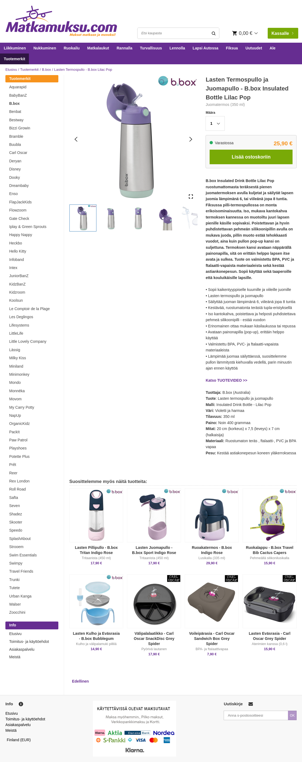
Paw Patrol (18, 440)
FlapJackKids (20, 202)
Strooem (16, 547)
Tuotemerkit (14, 59)
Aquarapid (17, 87)
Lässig (14, 350)
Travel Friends (21, 571)
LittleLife (16, 333)
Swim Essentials (23, 555)
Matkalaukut (98, 48)
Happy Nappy (20, 235)
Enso (13, 194)
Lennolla (177, 48)
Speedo (15, 530)
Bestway (16, 120)
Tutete (14, 588)
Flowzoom (17, 210)
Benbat (15, 111)
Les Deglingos (21, 317)
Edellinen (80, 681)
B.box (46, 70)
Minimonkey (19, 374)
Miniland (16, 366)
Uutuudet (254, 48)
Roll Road (17, 489)
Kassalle (282, 33)
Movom (15, 399)
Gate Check (19, 218)
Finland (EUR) (19, 740)
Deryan (15, 161)
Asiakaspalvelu (21, 649)
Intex (13, 268)
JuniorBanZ (19, 276)
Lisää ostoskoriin (251, 157)
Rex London (19, 481)
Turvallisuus (151, 48)
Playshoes (18, 448)
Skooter (15, 522)
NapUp (15, 415)
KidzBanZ (17, 284)
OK (292, 715)
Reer (13, 473)
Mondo (15, 382)
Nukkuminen (44, 48)
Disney (15, 169)
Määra (210, 113)
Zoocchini (17, 612)
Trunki (14, 580)
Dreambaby (19, 185)
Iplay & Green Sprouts (27, 226)
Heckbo (15, 243)
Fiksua (232, 48)
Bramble (16, 136)
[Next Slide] (191, 139)
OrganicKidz (19, 423)
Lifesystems (19, 325)
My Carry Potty (21, 407)
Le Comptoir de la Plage (29, 309)
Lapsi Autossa (205, 48)
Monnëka (17, 391)
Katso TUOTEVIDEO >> (226, 380)
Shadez (15, 514)
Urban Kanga (20, 596)
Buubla (15, 144)
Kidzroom (17, 292)
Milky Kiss (17, 358)
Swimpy (15, 563)
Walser (15, 604)
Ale (273, 48)
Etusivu (11, 70)
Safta (13, 497)
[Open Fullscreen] (191, 196)
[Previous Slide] (76, 139)
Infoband (16, 259)
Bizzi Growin (19, 128)
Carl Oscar (18, 152)
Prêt (12, 464)
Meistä (14, 657)
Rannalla (124, 48)
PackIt (14, 432)
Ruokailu (72, 48)
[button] (82, 217)
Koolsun (16, 300)
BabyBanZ (18, 95)
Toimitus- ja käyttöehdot (29, 641)
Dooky (14, 177)
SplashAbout (20, 538)
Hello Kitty (17, 251)
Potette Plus (19, 456)
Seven (14, 505)
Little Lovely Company (27, 341)
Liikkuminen (15, 48)
